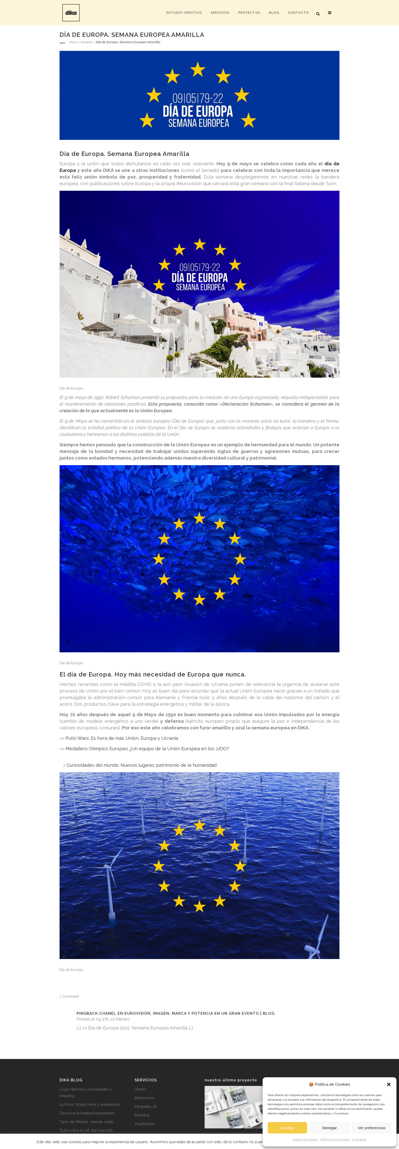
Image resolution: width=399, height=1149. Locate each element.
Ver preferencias (372, 1128)
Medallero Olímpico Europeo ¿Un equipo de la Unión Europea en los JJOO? (147, 748)
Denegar (329, 1128)
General (86, 42)
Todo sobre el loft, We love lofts (86, 1130)
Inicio (73, 42)
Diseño (140, 1089)
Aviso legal (359, 1139)
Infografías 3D (146, 1106)
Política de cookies (305, 1139)
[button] (388, 1084)
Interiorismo (144, 1098)
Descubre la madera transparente (87, 1113)
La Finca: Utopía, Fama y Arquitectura (90, 1104)
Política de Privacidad (334, 1139)
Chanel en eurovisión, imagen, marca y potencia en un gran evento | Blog (187, 1013)
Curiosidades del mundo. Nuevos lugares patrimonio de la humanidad (142, 765)
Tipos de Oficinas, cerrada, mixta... (87, 1122)
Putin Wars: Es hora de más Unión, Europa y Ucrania (121, 738)
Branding (142, 1115)
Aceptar (287, 1128)
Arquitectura (144, 1124)
